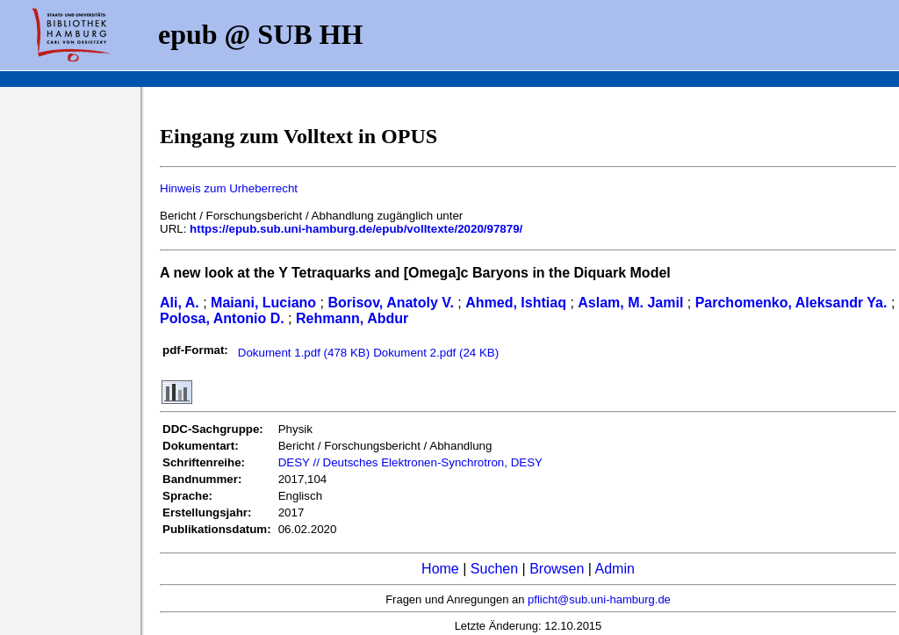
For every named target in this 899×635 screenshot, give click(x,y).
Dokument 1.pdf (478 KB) (304, 352)
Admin (615, 568)
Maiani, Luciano (263, 302)
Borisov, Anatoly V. (390, 302)
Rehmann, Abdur (352, 318)
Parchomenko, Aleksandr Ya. (791, 302)
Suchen (494, 568)
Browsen (556, 568)
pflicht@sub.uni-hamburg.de (599, 599)
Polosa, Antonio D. (222, 318)
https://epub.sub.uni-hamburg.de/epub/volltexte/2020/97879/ (356, 228)
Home (440, 568)
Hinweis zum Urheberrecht (229, 188)
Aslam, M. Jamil (630, 302)
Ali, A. (179, 302)
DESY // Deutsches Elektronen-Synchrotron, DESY (410, 462)
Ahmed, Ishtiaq (515, 302)
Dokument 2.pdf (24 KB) (436, 352)
